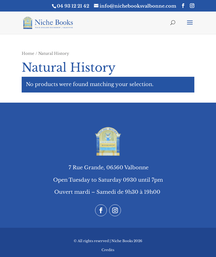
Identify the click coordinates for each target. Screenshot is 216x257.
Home (28, 53)
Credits (108, 250)
